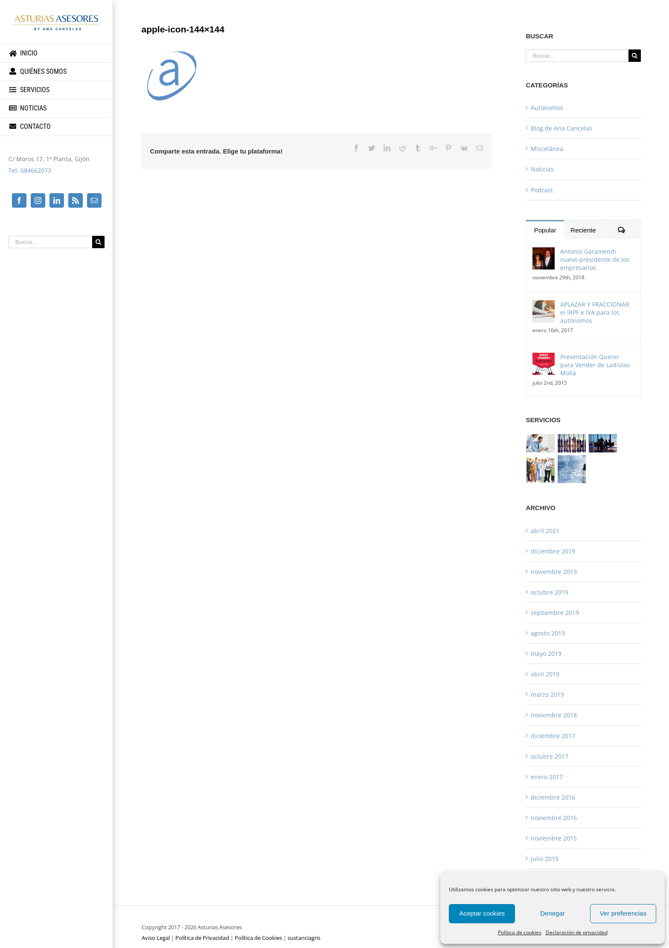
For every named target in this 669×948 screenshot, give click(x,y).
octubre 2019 (549, 592)
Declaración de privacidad (577, 932)
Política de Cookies (258, 938)
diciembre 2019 (553, 551)
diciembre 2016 (553, 797)
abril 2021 (545, 531)
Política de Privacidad (202, 938)
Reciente (583, 230)
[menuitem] (56, 53)
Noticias (542, 169)
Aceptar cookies (482, 913)
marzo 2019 (547, 694)
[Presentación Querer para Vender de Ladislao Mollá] (543, 358)
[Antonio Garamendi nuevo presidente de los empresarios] (543, 253)
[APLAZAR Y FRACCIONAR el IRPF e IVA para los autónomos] (543, 306)
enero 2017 (547, 777)
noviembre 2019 (554, 572)
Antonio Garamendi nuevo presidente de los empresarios (594, 259)
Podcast (542, 190)
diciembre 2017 (553, 736)
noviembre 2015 (554, 838)
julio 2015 (544, 859)
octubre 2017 (549, 756)
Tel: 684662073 (30, 170)
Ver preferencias (623, 913)
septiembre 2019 (555, 613)
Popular (545, 230)
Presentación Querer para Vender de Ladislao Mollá (595, 365)
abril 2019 (545, 674)
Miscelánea (547, 149)
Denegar (552, 913)
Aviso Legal (156, 938)
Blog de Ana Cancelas (561, 128)
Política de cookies (519, 932)
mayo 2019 (546, 653)
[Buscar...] (50, 242)
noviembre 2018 (554, 715)
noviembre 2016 (554, 818)
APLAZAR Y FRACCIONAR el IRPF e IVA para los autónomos (594, 312)
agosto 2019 (548, 633)
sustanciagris (304, 938)
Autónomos (547, 108)
